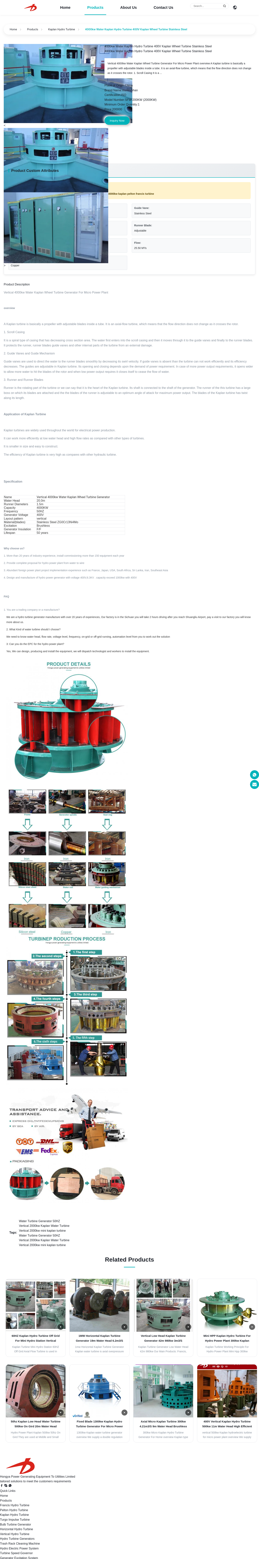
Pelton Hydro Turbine (14, 1510)
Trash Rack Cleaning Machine (20, 1543)
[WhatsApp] (10, 1486)
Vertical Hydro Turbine (14, 1534)
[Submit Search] (224, 5)
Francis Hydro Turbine (14, 1505)
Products (95, 7)
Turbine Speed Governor (16, 1553)
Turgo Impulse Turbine (15, 1519)
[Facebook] (2, 1486)
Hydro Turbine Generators (17, 1538)
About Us (128, 7)
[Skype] (6, 1486)
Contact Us (163, 7)
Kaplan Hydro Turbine (61, 29)
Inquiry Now (117, 120)
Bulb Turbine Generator (15, 1524)
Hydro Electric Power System (19, 1548)
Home (65, 7)
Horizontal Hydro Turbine (16, 1529)
